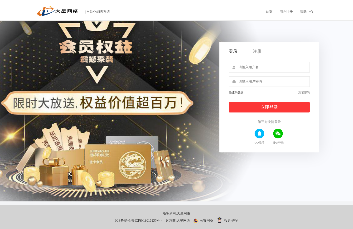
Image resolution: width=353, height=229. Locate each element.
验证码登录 (236, 92)
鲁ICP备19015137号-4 (146, 220)
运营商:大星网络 (178, 220)
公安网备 (203, 220)
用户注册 (286, 12)
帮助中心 (306, 12)
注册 (257, 51)
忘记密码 (304, 92)
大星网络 (183, 213)
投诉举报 (227, 220)
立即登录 (269, 107)
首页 (269, 12)
